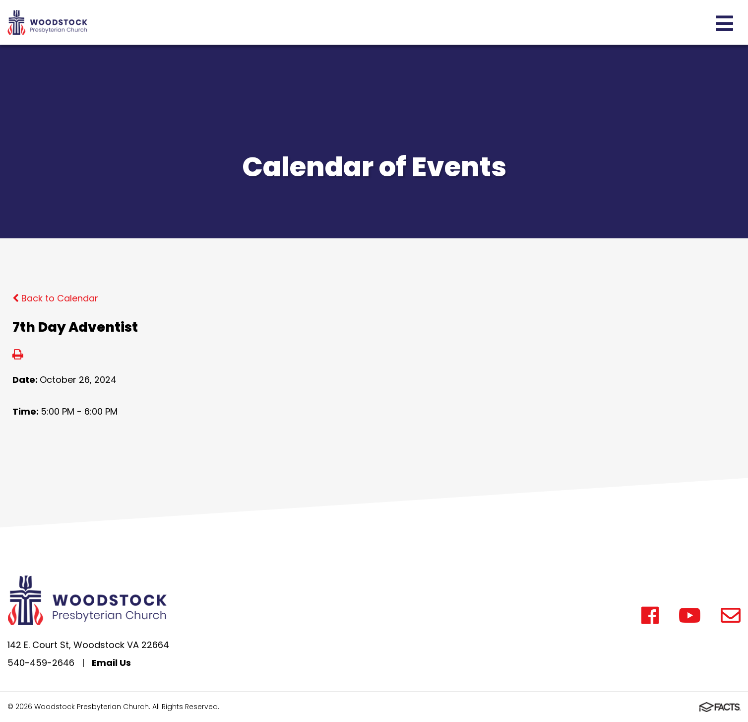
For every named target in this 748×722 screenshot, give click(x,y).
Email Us (111, 662)
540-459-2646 (40, 662)
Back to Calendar (55, 298)
